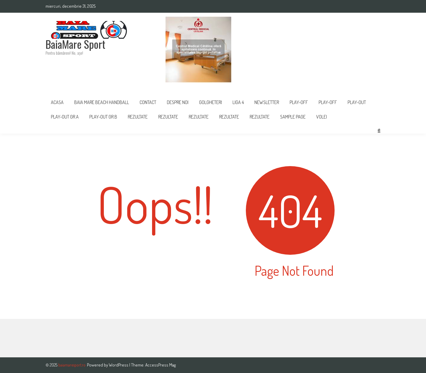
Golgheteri (210, 102)
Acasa (57, 102)
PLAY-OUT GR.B (103, 117)
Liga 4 (238, 102)
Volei (321, 117)
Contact (148, 102)
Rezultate (138, 117)
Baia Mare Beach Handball (101, 102)
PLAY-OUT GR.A (65, 117)
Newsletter (266, 102)
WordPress (119, 365)
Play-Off (328, 102)
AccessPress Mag (160, 365)
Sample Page (293, 117)
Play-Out (357, 102)
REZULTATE (168, 117)
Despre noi (177, 102)
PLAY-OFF (299, 102)
